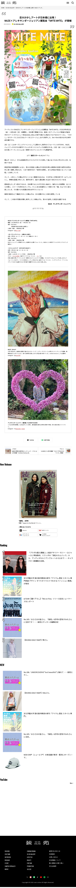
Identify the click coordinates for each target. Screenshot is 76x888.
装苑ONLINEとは (55, 851)
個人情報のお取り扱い (57, 864)
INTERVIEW (8, 857)
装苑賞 (29, 870)
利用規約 (52, 854)
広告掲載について (55, 861)
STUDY (7, 864)
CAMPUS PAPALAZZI (10, 867)
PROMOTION (30, 867)
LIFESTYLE (30, 857)
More (71, 783)
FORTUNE (29, 864)
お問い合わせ (53, 857)
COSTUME (7, 854)
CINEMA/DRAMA (31, 851)
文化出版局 (53, 867)
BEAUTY (29, 860)
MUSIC (7, 870)
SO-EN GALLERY (19, 24)
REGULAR (7, 860)
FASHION (7, 851)
